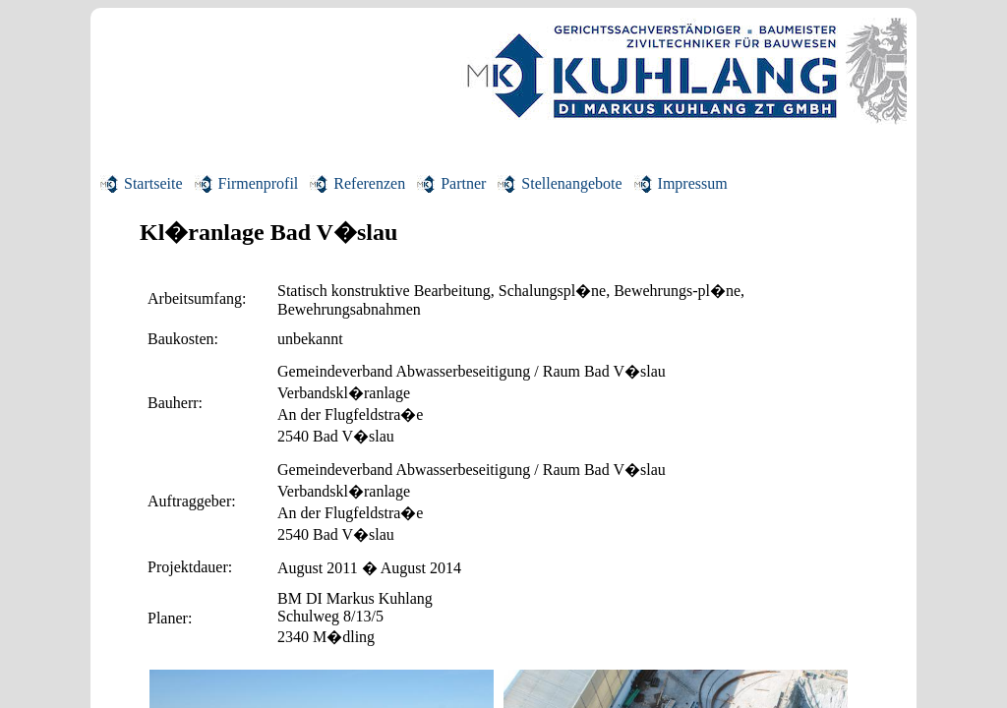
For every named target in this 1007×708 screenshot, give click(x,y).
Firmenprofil (258, 183)
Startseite (153, 183)
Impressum (693, 183)
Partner (463, 183)
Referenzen (369, 183)
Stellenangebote (571, 183)
